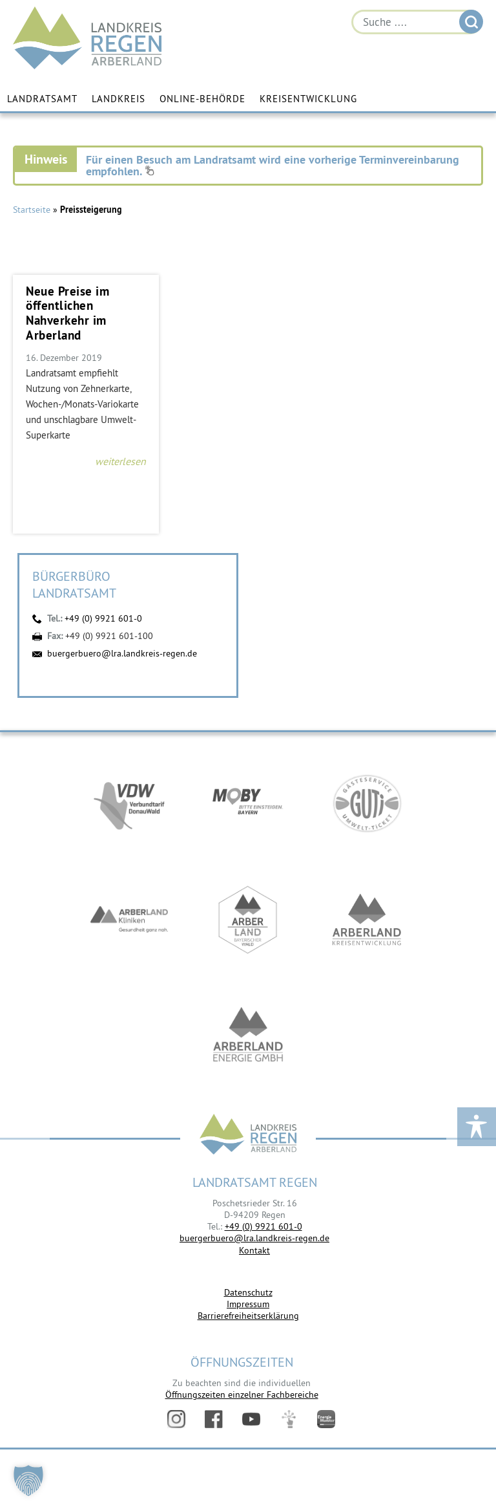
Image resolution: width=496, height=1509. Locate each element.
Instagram (176, 1419)
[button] (28, 1480)
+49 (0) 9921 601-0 (103, 618)
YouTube (251, 1419)
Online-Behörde (202, 98)
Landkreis (118, 98)
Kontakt (254, 1250)
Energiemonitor (326, 1419)
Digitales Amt (289, 1419)
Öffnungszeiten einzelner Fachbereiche (241, 1394)
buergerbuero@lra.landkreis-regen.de (122, 653)
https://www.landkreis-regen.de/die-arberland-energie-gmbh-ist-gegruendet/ (248, 1036)
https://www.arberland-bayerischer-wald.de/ (248, 920)
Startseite (31, 209)
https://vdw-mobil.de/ (129, 803)
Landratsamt (42, 98)
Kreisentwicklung (308, 98)
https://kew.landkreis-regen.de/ (367, 920)
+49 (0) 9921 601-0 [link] (263, 1226)
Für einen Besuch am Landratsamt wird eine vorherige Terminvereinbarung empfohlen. (272, 165)
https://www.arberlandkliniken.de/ (129, 920)
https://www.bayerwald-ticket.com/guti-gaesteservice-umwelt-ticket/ (367, 803)
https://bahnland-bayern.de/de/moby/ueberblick (248, 803)
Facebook (214, 1419)
